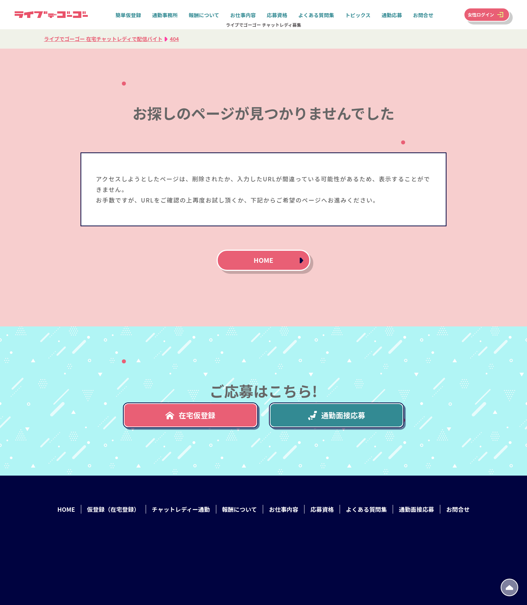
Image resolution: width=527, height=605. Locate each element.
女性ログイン (481, 14)
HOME (263, 260)
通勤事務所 (164, 15)
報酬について (203, 15)
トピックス (358, 15)
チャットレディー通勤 (181, 509)
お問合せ (423, 15)
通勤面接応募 (336, 415)
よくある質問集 (316, 15)
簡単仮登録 (128, 15)
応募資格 (277, 15)
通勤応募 (392, 15)
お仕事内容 (243, 15)
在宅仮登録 (190, 415)
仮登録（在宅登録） (113, 509)
